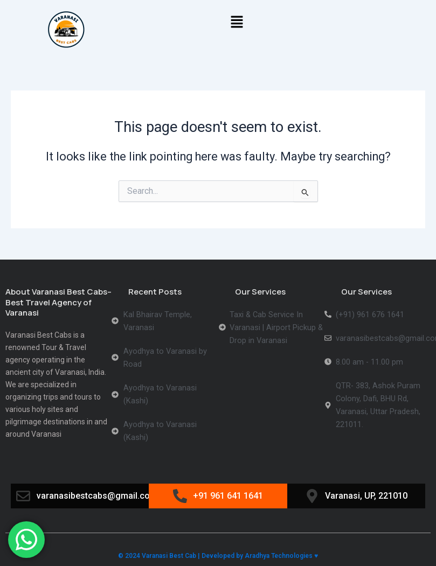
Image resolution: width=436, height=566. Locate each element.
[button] (237, 22)
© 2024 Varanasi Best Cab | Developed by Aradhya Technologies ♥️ (218, 556)
